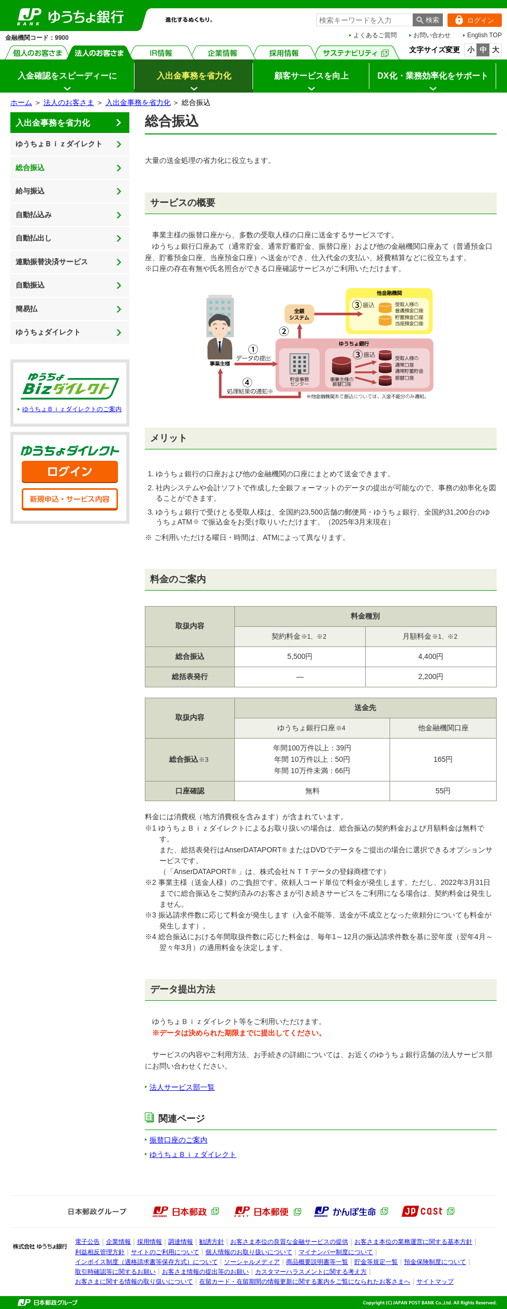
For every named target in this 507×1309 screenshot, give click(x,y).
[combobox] (364, 19)
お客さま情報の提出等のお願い (205, 1271)
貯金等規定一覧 (376, 1262)
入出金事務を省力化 (138, 102)
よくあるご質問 (375, 35)
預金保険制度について (435, 1262)
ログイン (471, 20)
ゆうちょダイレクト (48, 332)
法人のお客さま (99, 52)
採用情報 (284, 52)
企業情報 (223, 52)
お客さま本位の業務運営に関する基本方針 (413, 1241)
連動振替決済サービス (52, 262)
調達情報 (180, 1241)
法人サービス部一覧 (182, 1087)
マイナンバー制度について (336, 1252)
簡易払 (26, 309)
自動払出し (34, 238)
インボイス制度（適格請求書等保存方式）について (146, 1262)
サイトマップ (435, 1281)
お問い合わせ (432, 35)
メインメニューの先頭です (0, 0)
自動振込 (30, 285)
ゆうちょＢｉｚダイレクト (59, 144)
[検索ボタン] (428, 19)
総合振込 (30, 167)
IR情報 (161, 52)
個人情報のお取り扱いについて (248, 1252)
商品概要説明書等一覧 (317, 1262)
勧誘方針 (211, 1241)
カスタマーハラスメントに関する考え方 (311, 1271)
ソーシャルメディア (252, 1262)
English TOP (484, 35)
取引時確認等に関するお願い (115, 1271)
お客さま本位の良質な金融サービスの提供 (289, 1241)
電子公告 (87, 1241)
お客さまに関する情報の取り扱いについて (134, 1281)
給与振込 (30, 191)
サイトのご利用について (165, 1252)
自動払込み (34, 214)
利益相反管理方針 (100, 1252)
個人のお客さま (38, 52)
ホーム (21, 102)
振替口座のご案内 (178, 1140)
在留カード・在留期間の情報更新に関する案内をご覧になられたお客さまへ (304, 1281)
